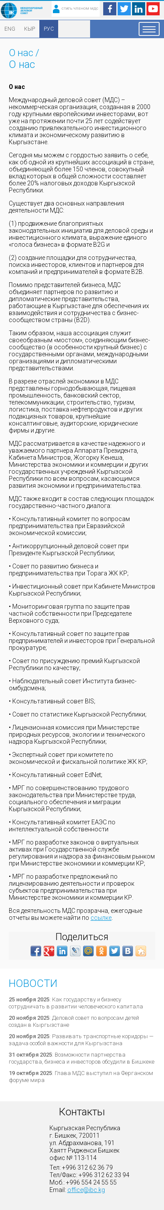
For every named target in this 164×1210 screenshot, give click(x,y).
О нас (21, 52)
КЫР (29, 29)
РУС (49, 29)
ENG (9, 29)
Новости (33, 983)
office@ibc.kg (86, 1189)
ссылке (101, 917)
